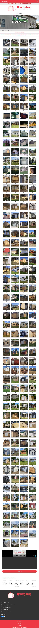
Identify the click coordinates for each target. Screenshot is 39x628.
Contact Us (19, 621)
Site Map (20, 623)
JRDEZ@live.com (7, 611)
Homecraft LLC (4, 1)
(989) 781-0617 (20, 13)
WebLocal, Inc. (23, 627)
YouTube (19, 625)
